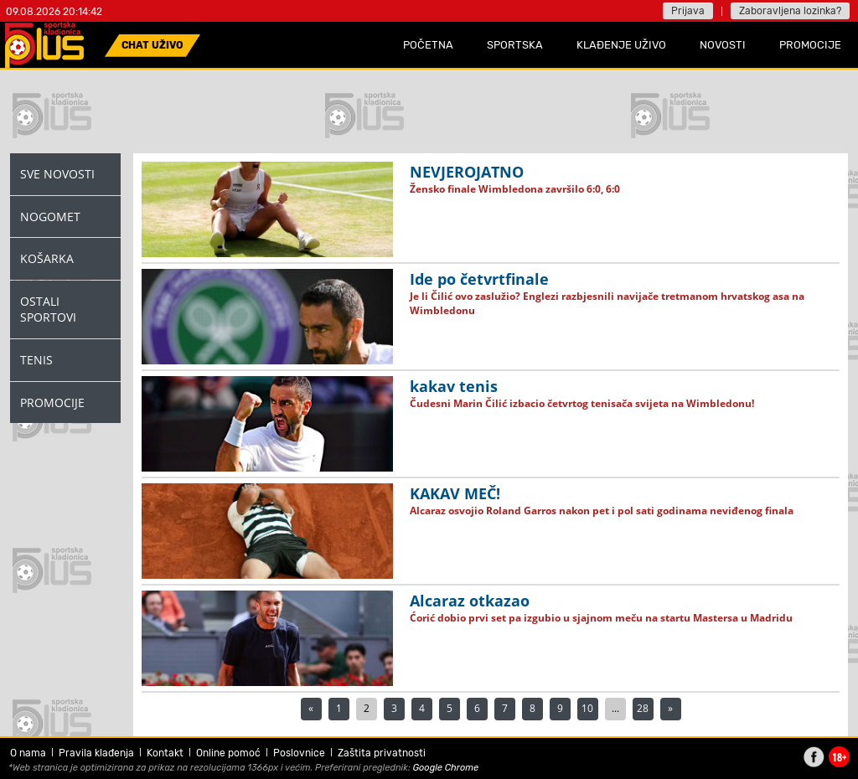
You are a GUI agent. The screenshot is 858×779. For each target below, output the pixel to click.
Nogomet (50, 216)
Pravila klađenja (96, 753)
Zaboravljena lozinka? (790, 11)
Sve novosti (57, 174)
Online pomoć (228, 753)
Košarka (47, 258)
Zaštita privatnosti (382, 753)
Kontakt (165, 753)
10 (587, 708)
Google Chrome (446, 767)
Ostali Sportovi (48, 309)
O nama (28, 753)
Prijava (688, 11)
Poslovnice (299, 753)
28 (643, 708)
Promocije (52, 402)
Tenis (36, 360)
